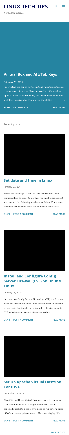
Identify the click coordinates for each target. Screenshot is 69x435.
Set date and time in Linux (28, 180)
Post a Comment (23, 214)
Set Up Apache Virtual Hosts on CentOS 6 (32, 384)
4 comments (20, 107)
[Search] (56, 5)
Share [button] (7, 107)
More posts (58, 432)
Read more (59, 107)
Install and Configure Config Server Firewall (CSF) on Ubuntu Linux (33, 280)
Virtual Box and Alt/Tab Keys (30, 74)
